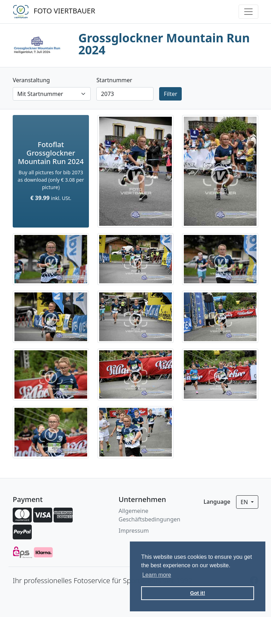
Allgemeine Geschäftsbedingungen (149, 515)
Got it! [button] (197, 593)
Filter (170, 94)
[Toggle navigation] (248, 12)
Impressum (134, 530)
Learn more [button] (156, 575)
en (245, 502)
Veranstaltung (31, 80)
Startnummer (114, 80)
